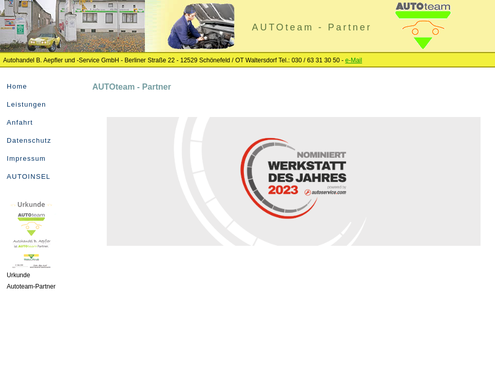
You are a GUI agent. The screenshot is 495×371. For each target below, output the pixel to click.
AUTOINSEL (29, 176)
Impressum (26, 158)
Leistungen (26, 104)
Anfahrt (20, 122)
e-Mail (353, 60)
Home (17, 86)
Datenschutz (29, 140)
